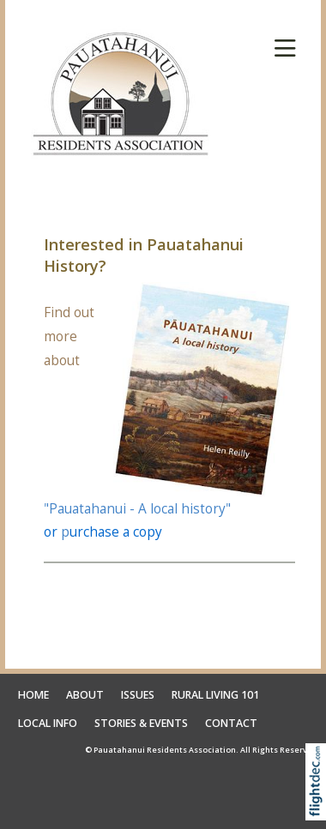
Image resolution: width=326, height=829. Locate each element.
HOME (33, 695)
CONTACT (231, 723)
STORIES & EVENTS (141, 723)
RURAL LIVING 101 (215, 695)
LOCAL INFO (47, 723)
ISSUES (137, 695)
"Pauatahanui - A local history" (137, 509)
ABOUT (85, 695)
